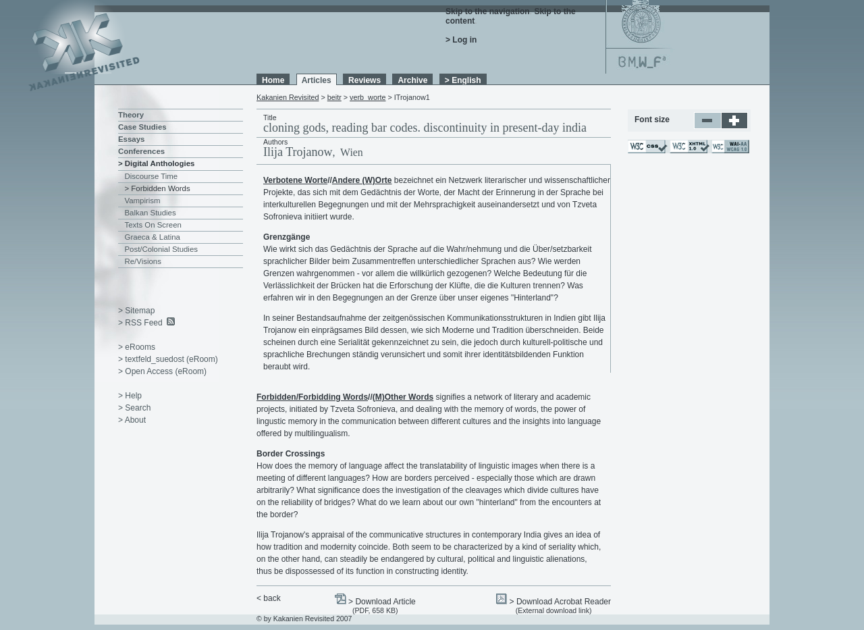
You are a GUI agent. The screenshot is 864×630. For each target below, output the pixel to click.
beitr (334, 97)
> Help (130, 395)
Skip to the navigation (488, 11)
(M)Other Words (403, 397)
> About (132, 420)
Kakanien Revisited (287, 97)
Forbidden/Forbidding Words (312, 397)
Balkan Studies (150, 213)
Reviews (364, 80)
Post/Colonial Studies (161, 249)
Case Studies (142, 127)
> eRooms (136, 347)
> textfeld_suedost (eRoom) (168, 359)
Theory (131, 115)
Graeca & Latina (152, 237)
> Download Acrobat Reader (560, 601)
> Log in (461, 40)
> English (463, 80)
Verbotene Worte (295, 180)
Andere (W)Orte (362, 180)
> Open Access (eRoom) (162, 371)
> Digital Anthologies (156, 163)
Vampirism (143, 200)
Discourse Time (151, 176)
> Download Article (382, 601)
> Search (134, 408)
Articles (316, 80)
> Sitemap (136, 310)
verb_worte (367, 97)
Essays (131, 139)
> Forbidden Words (157, 188)
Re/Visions (143, 261)
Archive (412, 80)
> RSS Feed (140, 322)
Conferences (141, 151)
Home (273, 80)
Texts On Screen (153, 225)
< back (268, 598)
